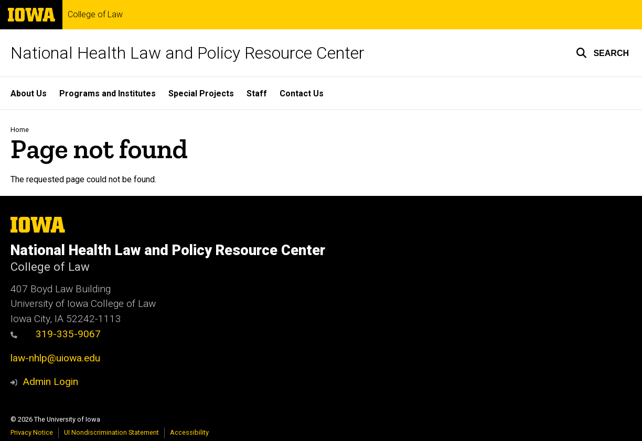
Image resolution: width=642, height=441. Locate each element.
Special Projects (201, 93)
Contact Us (302, 93)
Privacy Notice (31, 432)
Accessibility (189, 432)
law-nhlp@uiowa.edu (55, 358)
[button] (602, 52)
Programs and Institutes (107, 93)
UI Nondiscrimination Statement (111, 432)
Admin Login (50, 382)
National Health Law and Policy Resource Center (187, 53)
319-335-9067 (55, 334)
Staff (257, 93)
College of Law (95, 14)
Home (19, 130)
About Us (28, 93)
